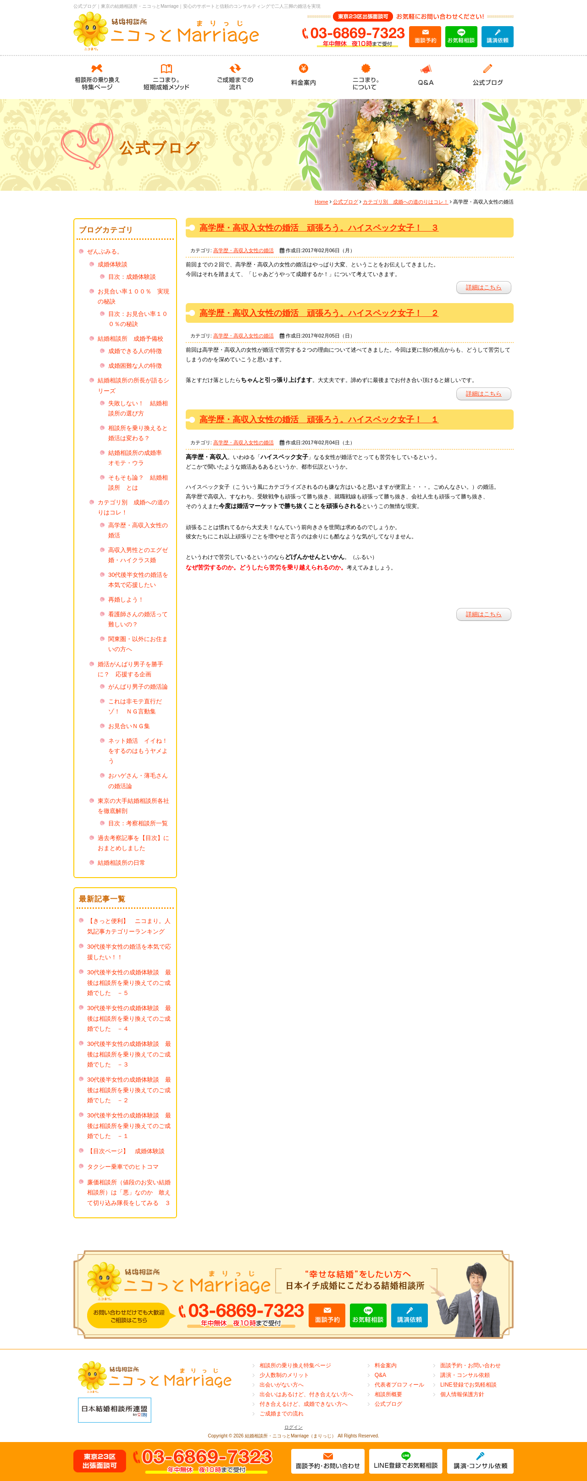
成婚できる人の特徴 (135, 351)
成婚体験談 (112, 264)
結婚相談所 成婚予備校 (130, 338)
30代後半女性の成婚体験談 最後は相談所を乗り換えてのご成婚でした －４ (129, 1018)
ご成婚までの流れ (282, 1413)
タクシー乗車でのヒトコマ (123, 1166)
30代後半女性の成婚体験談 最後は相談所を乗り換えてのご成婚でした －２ (129, 1090)
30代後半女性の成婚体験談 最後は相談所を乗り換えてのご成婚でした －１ (129, 1125)
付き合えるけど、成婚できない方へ (304, 1404)
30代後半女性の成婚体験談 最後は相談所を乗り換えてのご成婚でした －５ (129, 982)
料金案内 (386, 1365)
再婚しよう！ (126, 599)
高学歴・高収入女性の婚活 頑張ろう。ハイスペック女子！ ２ (319, 313)
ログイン (293, 1427)
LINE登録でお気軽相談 (468, 1385)
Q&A (380, 1375)
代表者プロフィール (399, 1385)
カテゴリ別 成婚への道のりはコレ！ (406, 201)
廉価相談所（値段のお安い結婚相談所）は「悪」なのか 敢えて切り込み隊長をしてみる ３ (129, 1192)
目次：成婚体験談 (132, 276)
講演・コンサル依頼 (465, 1375)
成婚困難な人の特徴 (135, 365)
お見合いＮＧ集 (129, 726)
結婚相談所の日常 (121, 862)
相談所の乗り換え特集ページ (295, 1365)
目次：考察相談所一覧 (138, 823)
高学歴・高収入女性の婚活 (243, 250)
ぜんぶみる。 (105, 251)
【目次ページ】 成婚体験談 (129, 1151)
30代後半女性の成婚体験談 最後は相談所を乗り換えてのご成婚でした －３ (129, 1054)
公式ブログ (345, 201)
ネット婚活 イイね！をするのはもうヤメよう (138, 750)
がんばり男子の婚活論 (138, 686)
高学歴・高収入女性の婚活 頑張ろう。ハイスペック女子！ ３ (319, 227)
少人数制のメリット (284, 1375)
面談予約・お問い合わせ (470, 1365)
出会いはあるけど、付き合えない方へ (306, 1394)
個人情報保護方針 (462, 1394)
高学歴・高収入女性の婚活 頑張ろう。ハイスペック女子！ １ (319, 419)
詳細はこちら (484, 287)
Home (321, 201)
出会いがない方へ (282, 1385)
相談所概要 (388, 1394)
